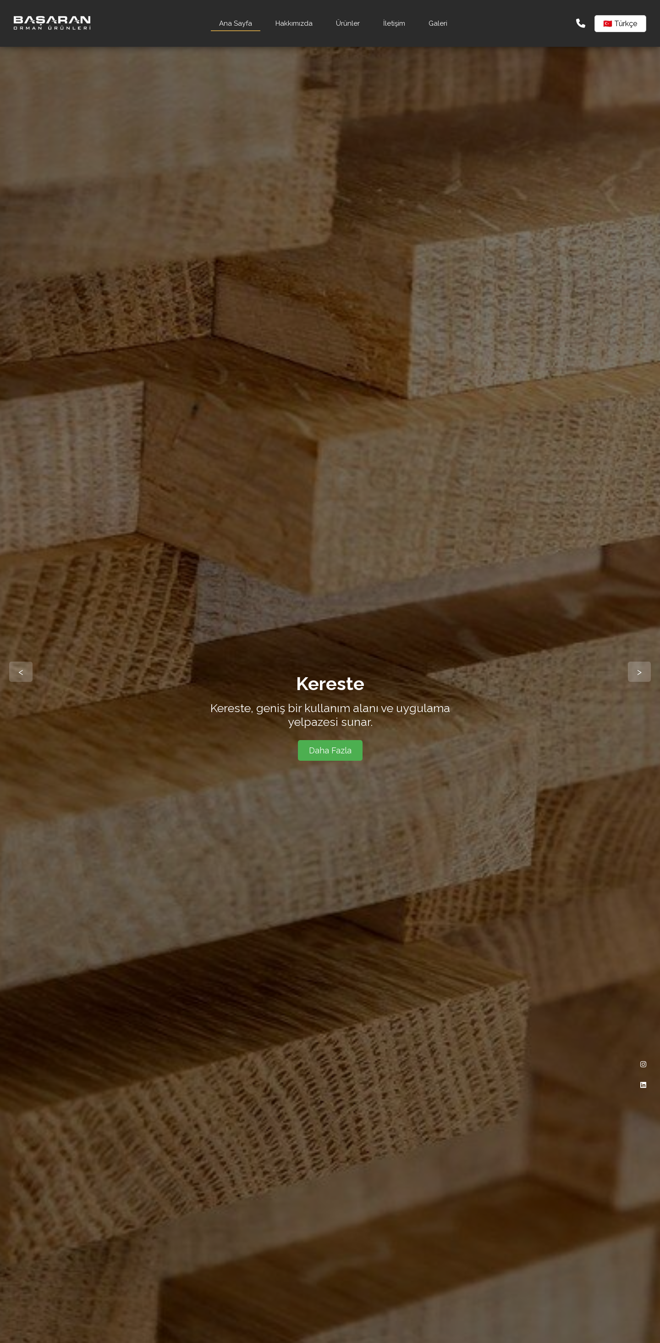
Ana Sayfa (235, 23)
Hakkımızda (294, 23)
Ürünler (348, 23)
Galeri (438, 23)
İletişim (394, 23)
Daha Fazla (330, 750)
